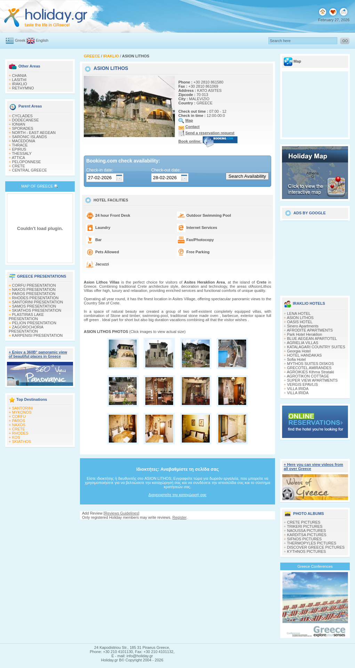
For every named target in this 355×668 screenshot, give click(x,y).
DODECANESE (25, 120)
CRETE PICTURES (304, 522)
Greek (20, 40)
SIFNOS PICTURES (304, 539)
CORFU (19, 416)
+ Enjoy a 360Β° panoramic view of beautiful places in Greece (38, 354)
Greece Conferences (315, 566)
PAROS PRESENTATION (34, 294)
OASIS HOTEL (300, 322)
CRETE (18, 166)
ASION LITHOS (300, 318)
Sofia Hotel (296, 359)
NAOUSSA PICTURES (306, 530)
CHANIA (19, 75)
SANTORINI (22, 408)
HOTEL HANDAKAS (304, 355)
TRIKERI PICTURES (304, 526)
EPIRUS (19, 149)
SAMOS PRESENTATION (34, 306)
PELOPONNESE (26, 162)
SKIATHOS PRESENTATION (37, 310)
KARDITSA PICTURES (306, 535)
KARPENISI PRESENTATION (37, 335)
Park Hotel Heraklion (304, 334)
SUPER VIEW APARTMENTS (312, 380)
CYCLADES (22, 116)
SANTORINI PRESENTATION (37, 302)
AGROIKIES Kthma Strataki (310, 372)
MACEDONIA (23, 141)
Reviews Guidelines (121, 513)
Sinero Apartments (303, 326)
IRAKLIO (19, 84)
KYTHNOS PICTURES (306, 551)
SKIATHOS (21, 441)
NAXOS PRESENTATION (34, 289)
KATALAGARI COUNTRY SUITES (316, 347)
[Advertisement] (315, 256)
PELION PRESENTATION (34, 323)
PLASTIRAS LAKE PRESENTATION (26, 316)
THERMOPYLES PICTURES (311, 543)
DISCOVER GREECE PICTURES (316, 547)
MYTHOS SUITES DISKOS (310, 363)
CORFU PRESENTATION (34, 285)
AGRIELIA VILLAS (302, 343)
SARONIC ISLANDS (29, 137)
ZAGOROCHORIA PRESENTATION (26, 329)
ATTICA (18, 158)
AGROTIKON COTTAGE (308, 376)
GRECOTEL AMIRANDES (309, 368)
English (42, 40)
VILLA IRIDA (298, 389)
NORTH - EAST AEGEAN (34, 132)
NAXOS (19, 425)
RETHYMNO (23, 88)
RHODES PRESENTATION (35, 298)
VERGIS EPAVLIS (302, 384)
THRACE (19, 145)
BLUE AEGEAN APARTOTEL (312, 338)
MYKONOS (22, 412)
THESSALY (22, 153)
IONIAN (18, 124)
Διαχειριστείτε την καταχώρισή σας (177, 495)
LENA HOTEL (299, 313)
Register (179, 517)
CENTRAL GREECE (29, 170)
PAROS (18, 421)
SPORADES (22, 128)
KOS (16, 437)
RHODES (20, 433)
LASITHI (19, 80)
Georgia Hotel (299, 351)
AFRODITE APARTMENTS (310, 330)
